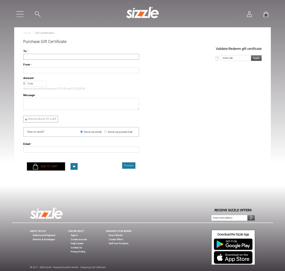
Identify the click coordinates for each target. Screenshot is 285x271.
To (25, 51)
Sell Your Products (119, 243)
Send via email (93, 132)
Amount (28, 78)
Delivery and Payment (44, 235)
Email (26, 144)
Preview (129, 165)
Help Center (77, 243)
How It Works (116, 235)
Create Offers (116, 239)
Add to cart (49, 166)
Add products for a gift (40, 119)
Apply (256, 58)
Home (27, 33)
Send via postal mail (120, 132)
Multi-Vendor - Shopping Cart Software (85, 267)
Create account (79, 239)
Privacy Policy (78, 251)
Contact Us (76, 247)
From (26, 64)
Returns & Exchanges (44, 239)
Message (29, 95)
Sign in (74, 235)
